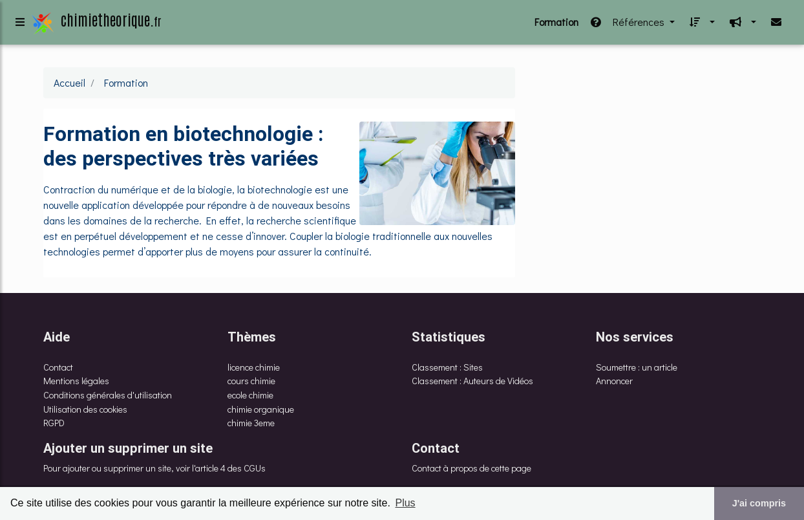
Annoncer (614, 380)
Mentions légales (76, 380)
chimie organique (260, 409)
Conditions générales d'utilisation (107, 395)
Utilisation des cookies (85, 409)
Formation (556, 24)
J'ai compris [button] (759, 503)
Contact (58, 367)
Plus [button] (405, 502)
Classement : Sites (447, 367)
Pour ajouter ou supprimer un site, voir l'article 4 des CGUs (154, 468)
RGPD (54, 423)
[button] (700, 25)
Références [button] (628, 24)
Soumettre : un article (636, 367)
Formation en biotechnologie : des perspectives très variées (183, 146)
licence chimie (253, 367)
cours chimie (251, 380)
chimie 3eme (251, 423)
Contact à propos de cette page (471, 468)
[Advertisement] (647, 157)
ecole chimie (250, 395)
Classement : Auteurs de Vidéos (472, 380)
